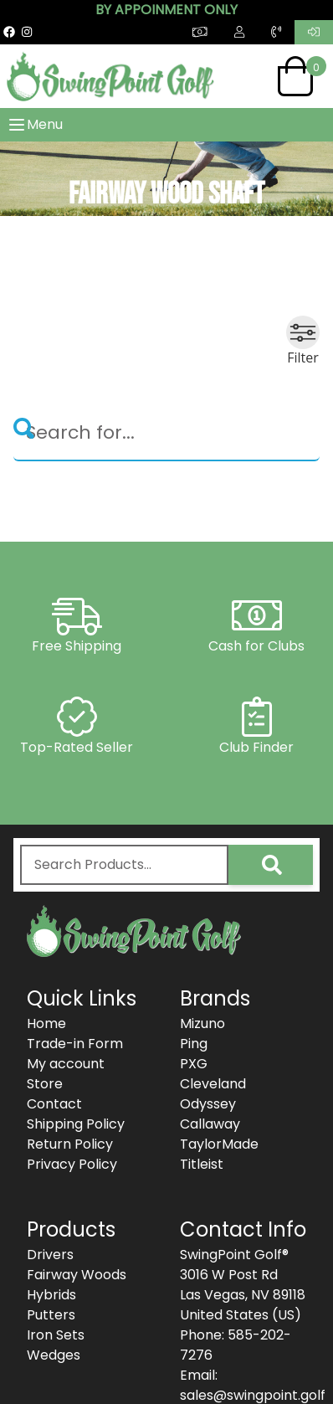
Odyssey (208, 1103)
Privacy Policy (72, 1164)
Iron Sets (56, 1335)
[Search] (166, 433)
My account (66, 1063)
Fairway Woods (76, 1274)
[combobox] (124, 865)
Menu (35, 125)
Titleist (201, 1164)
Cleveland (213, 1083)
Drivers (50, 1254)
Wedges (53, 1355)
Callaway (210, 1124)
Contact (54, 1103)
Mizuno (202, 1023)
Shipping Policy (76, 1124)
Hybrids (51, 1294)
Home (46, 1023)
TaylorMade (219, 1144)
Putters (51, 1314)
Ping (193, 1043)
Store (45, 1083)
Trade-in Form (75, 1043)
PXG (193, 1063)
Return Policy (70, 1144)
